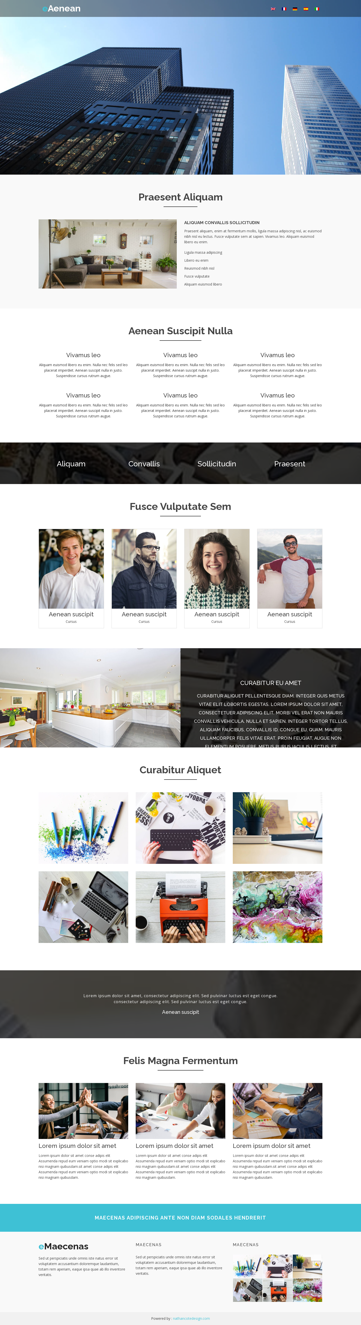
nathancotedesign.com (191, 1318)
